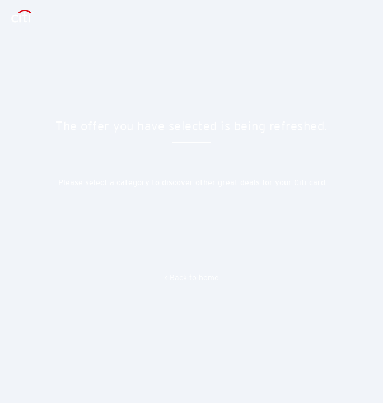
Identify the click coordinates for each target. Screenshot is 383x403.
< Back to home (192, 277)
